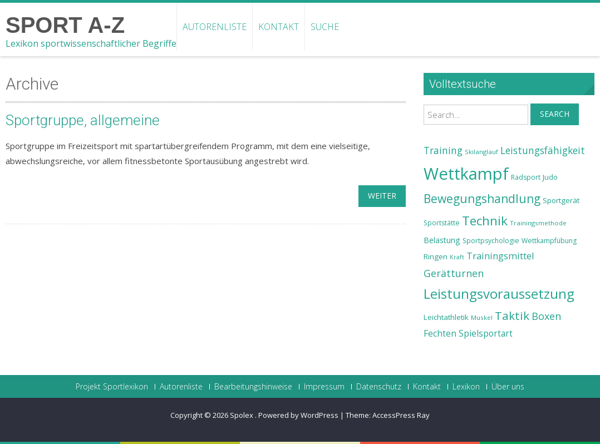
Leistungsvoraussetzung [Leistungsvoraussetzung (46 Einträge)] (499, 294)
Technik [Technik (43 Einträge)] (485, 220)
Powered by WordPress (298, 415)
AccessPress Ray (401, 415)
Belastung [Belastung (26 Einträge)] (442, 240)
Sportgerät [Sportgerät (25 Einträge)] (561, 200)
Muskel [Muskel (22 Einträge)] (482, 317)
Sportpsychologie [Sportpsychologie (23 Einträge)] (491, 240)
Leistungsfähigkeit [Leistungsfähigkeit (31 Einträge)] (542, 150)
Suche (325, 27)
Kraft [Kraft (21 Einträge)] (457, 257)
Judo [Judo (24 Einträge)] (550, 177)
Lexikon (466, 386)
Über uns (507, 386)
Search (554, 113)
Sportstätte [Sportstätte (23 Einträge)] (442, 223)
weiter (382, 195)
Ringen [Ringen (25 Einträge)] (435, 256)
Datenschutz (378, 386)
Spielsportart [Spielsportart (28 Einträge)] (486, 333)
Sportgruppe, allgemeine (83, 120)
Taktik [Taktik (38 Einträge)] (512, 315)
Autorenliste (215, 27)
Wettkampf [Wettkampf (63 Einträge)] (466, 173)
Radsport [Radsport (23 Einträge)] (525, 177)
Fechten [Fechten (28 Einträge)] (440, 333)
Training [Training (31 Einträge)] (443, 150)
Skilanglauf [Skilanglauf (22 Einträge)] (481, 151)
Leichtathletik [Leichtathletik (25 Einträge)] (446, 317)
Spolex (242, 415)
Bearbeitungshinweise (253, 386)
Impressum (324, 386)
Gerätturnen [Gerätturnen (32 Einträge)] (454, 273)
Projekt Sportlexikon (112, 386)
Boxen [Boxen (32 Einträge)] (546, 316)
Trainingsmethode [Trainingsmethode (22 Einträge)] (538, 223)
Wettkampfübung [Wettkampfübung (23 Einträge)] (549, 240)
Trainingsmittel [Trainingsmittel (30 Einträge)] (500, 255)
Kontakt (278, 27)
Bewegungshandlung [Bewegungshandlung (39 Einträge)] (482, 198)
